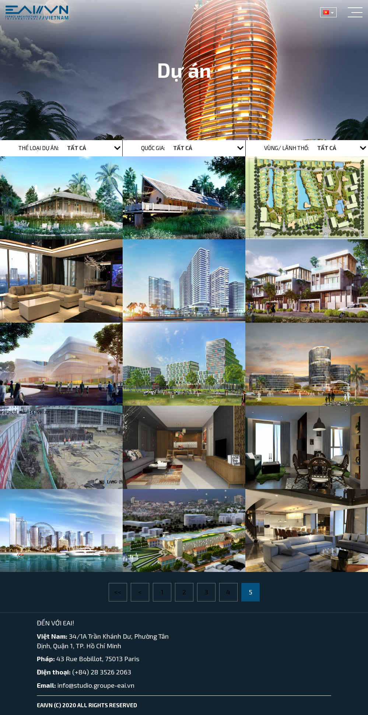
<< (118, 592)
